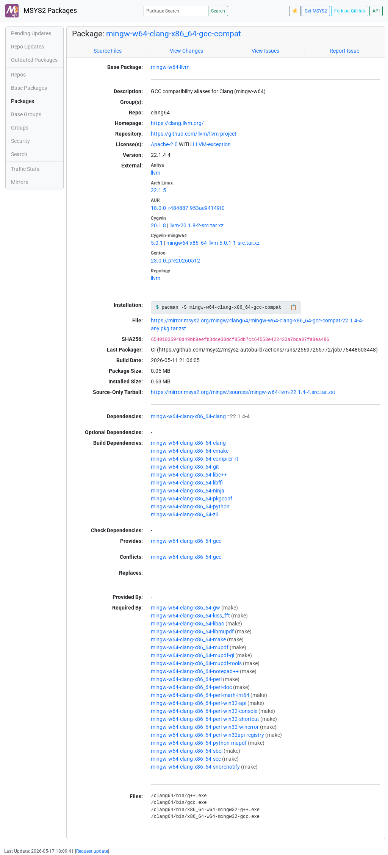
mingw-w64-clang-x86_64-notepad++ (195, 671)
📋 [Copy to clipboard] (293, 307)
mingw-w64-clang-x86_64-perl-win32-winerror (205, 727)
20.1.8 (158, 225)
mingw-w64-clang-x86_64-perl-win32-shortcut (205, 719)
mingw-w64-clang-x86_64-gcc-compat (173, 33)
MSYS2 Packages (41, 10)
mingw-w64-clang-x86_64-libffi (187, 483)
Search (218, 11)
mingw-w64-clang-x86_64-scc (186, 759)
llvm (155, 173)
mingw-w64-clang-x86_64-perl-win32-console (204, 711)
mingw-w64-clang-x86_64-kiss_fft (190, 616)
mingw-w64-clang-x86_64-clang (188, 416)
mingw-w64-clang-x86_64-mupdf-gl (192, 655)
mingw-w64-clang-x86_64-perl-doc (191, 687)
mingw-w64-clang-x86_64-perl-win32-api (198, 703)
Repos (18, 75)
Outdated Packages (34, 60)
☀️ (295, 11)
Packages (22, 101)
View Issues (265, 51)
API (376, 11)
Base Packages (29, 88)
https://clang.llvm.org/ (177, 123)
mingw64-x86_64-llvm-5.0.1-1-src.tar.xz (213, 243)
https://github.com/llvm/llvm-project (193, 134)
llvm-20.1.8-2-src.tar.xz (196, 225)
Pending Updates (31, 33)
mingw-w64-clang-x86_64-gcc (186, 541)
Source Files (108, 51)
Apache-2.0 (164, 144)
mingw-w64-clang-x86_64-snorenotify (195, 767)
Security (20, 141)
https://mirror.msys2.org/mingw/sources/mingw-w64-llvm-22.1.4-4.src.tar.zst (243, 392)
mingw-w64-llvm (170, 67)
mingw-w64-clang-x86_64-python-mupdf (199, 743)
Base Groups (26, 114)
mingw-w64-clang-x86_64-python (190, 506)
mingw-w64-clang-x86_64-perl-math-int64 (200, 695)
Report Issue (344, 51)
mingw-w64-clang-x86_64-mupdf (189, 647)
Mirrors (19, 182)
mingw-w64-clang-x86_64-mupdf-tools (196, 663)
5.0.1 (157, 243)
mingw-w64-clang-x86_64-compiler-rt (194, 459)
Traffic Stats (25, 169)
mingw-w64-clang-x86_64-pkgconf (191, 498)
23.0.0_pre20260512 (175, 261)
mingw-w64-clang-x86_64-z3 (185, 514)
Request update (92, 851)
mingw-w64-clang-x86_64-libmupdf (192, 631)
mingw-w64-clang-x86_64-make (188, 639)
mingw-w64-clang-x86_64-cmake (189, 451)
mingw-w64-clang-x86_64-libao (187, 624)
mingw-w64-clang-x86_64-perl (186, 679)
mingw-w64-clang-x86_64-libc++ (189, 475)
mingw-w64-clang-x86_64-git (185, 467)
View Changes (186, 51)
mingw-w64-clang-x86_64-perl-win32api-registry (207, 735)
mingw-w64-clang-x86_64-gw (185, 608)
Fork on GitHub (349, 11)
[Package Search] (175, 11)
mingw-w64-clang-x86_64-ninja (187, 491)
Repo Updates (27, 47)
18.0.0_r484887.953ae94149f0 (188, 208)
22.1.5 (158, 190)
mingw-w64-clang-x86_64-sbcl (186, 751)
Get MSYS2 (316, 11)
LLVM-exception (212, 144)
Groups (19, 128)
